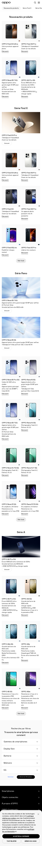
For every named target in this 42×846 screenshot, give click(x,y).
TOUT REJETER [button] (11, 841)
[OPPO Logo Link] (6, 3)
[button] (38, 814)
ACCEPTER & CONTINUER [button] (21, 836)
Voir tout (21, 261)
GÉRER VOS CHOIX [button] (30, 841)
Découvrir (5, 51)
